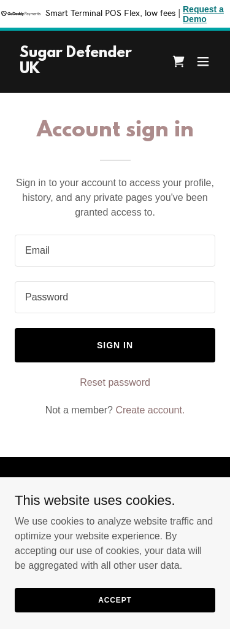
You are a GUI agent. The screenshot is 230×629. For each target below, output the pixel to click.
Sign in (115, 345)
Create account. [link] (150, 410)
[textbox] (115, 251)
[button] (203, 61)
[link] (85, 69)
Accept (114, 616)
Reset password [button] (115, 382)
